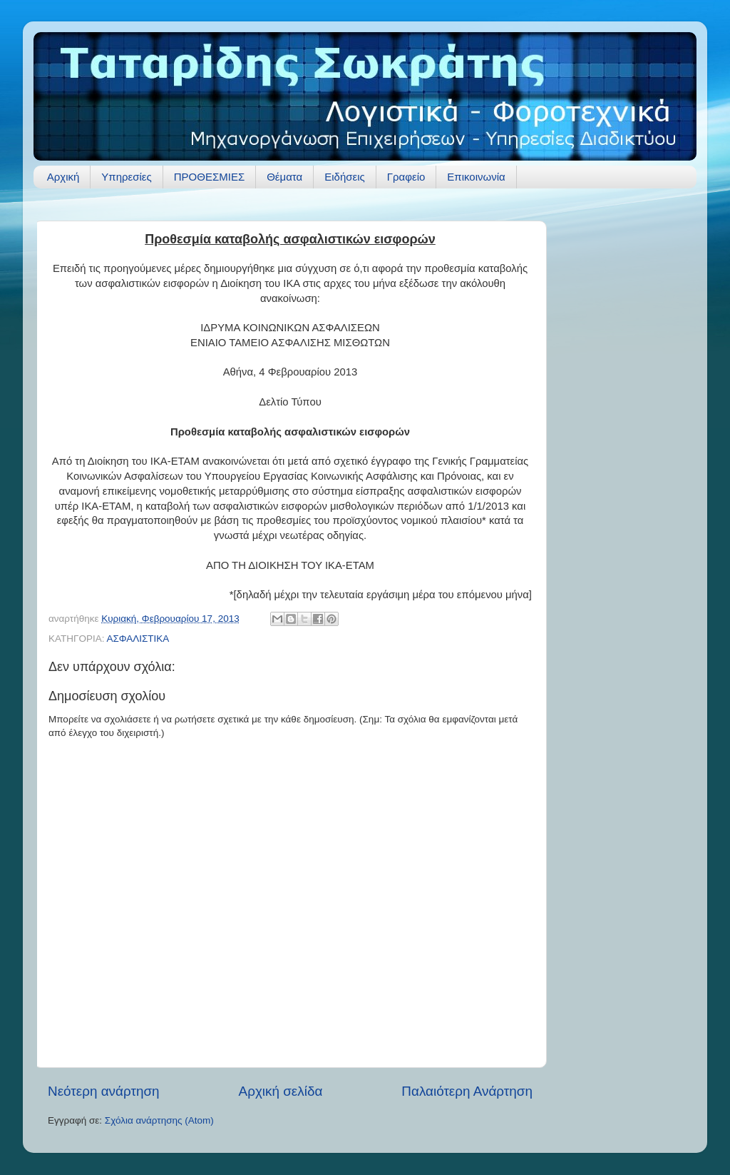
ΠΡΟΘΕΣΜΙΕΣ (209, 177)
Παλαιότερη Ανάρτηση (467, 1091)
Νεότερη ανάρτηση (104, 1091)
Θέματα (284, 177)
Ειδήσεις (344, 177)
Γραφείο (406, 177)
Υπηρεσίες (126, 177)
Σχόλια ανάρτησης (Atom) (159, 1120)
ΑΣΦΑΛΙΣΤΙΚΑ (137, 638)
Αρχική (63, 177)
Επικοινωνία (476, 177)
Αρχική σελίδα (281, 1091)
